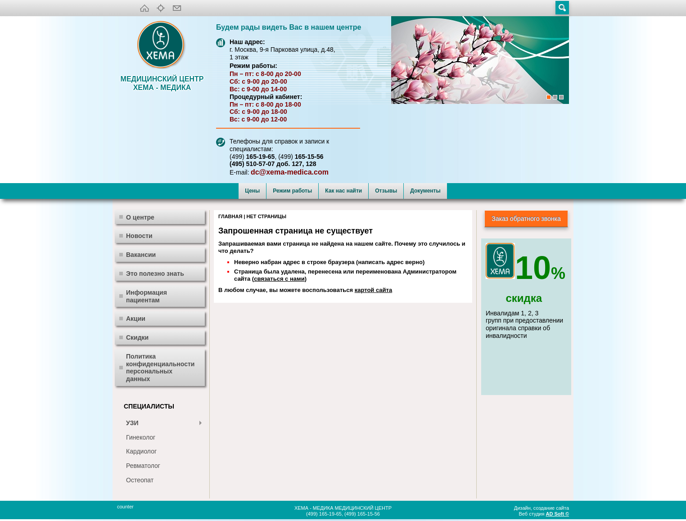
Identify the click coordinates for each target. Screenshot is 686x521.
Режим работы (292, 191)
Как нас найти (343, 191)
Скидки (137, 337)
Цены (252, 191)
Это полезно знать (155, 273)
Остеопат (139, 480)
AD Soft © (557, 514)
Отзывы (386, 191)
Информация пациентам (146, 296)
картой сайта (373, 290)
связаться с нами (279, 278)
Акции (135, 318)
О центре (140, 217)
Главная (230, 216)
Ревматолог (143, 465)
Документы (425, 191)
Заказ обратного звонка (526, 218)
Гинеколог (140, 437)
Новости (139, 235)
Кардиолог (141, 451)
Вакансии (141, 254)
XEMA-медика (162, 45)
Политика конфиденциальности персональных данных (160, 367)
